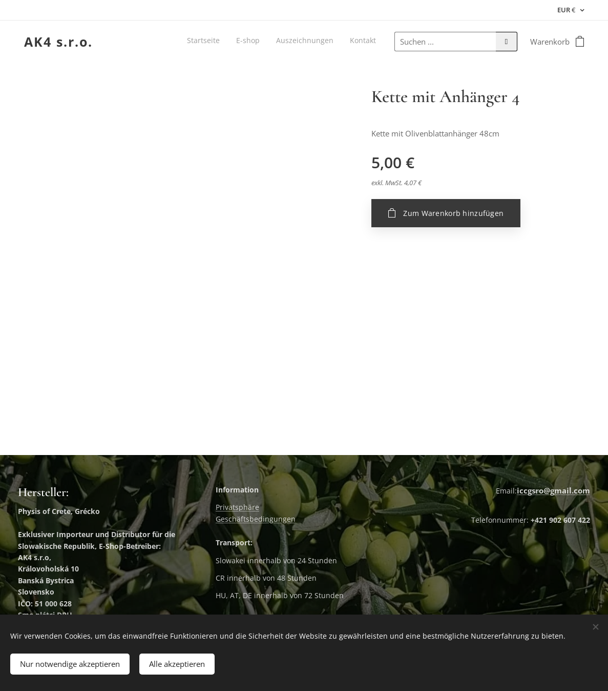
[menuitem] (329, 41)
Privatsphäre (237, 507)
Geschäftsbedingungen (256, 518)
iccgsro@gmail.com (553, 490)
